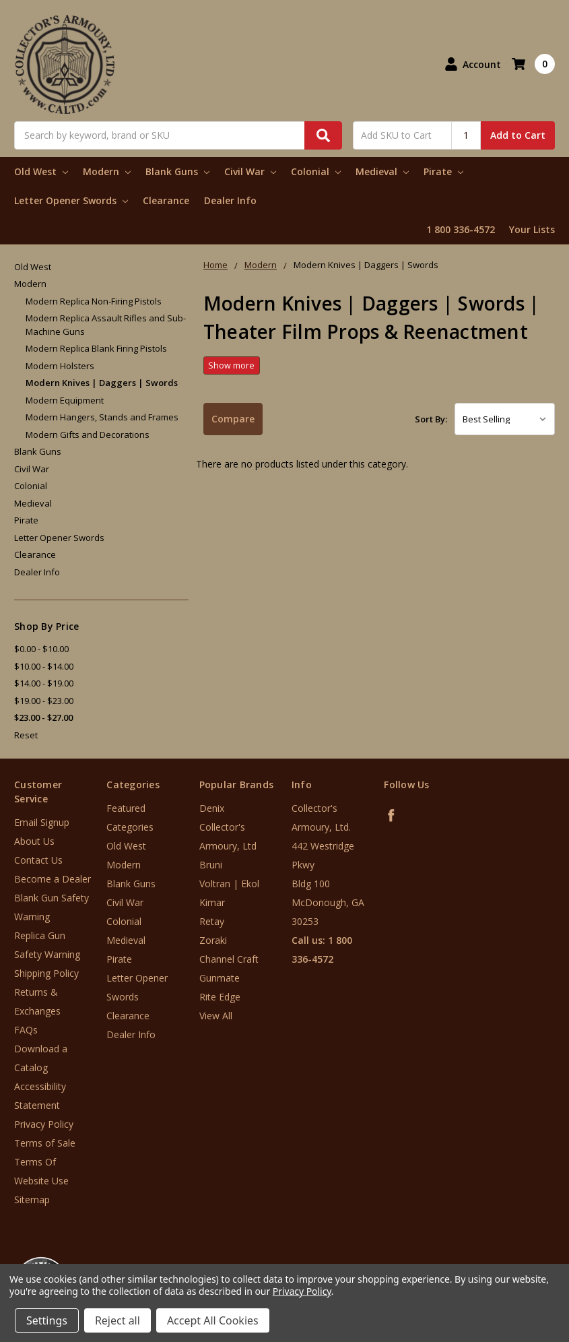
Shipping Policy (46, 973)
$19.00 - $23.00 (43, 701)
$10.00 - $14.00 (43, 666)
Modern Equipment (65, 400)
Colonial (316, 171)
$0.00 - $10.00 (41, 649)
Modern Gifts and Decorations (87, 434)
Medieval (382, 171)
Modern (107, 171)
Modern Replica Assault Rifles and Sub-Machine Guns (106, 325)
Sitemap (32, 1199)
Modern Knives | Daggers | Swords (102, 383)
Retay (211, 921)
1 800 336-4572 (460, 229)
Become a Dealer (52, 878)
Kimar (212, 902)
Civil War (250, 171)
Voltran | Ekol (229, 883)
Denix (211, 808)
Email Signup (41, 822)
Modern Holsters (60, 366)
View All (215, 1015)
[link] (513, 1260)
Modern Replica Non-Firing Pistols (94, 301)
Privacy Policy (43, 1124)
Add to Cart (517, 135)
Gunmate (219, 977)
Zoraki (213, 940)
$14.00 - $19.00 (43, 683)
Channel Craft (229, 959)
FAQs (26, 1029)
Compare (233, 418)
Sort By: (431, 419)
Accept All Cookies (213, 1320)
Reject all (117, 1320)
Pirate (443, 171)
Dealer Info (230, 200)
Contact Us (38, 860)
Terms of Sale (44, 1143)
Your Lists (532, 229)
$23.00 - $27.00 (43, 717)
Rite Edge (219, 996)
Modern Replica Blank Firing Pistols (96, 348)
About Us (34, 841)
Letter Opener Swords (71, 200)
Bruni (210, 864)
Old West (41, 171)
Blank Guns (177, 171)
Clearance (166, 200)
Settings (46, 1320)
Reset (26, 735)
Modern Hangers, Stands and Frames (102, 417)
